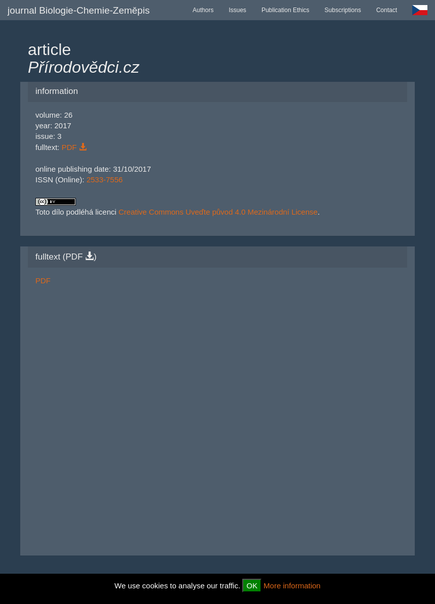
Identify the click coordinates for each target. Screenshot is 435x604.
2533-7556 (104, 179)
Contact (386, 10)
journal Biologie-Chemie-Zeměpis (79, 10)
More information (292, 585)
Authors (203, 10)
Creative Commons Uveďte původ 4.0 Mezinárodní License (218, 212)
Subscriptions (343, 10)
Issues (237, 10)
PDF (74, 147)
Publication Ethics (286, 10)
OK (251, 585)
